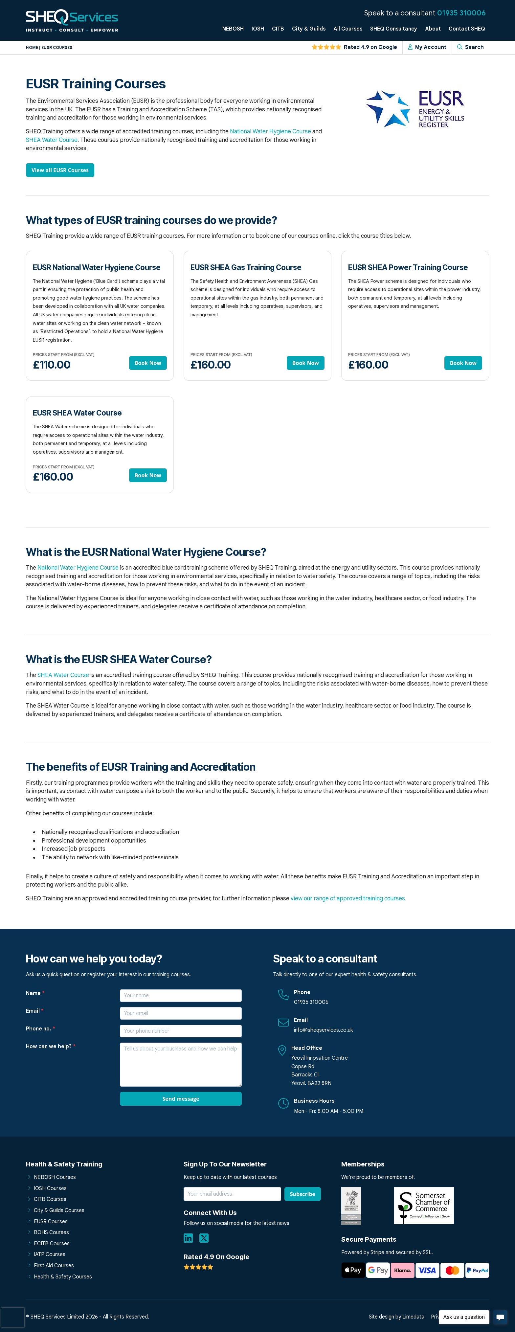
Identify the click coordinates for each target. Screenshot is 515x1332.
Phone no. (40, 1029)
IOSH (258, 29)
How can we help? (51, 1046)
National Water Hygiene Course (270, 131)
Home (32, 47)
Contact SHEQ (467, 29)
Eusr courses (56, 47)
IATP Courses (49, 1254)
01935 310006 (461, 12)
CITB (278, 29)
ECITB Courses (52, 1243)
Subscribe (302, 1194)
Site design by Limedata (396, 1317)
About (433, 29)
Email (35, 1011)
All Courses (347, 29)
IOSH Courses (50, 1188)
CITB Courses (50, 1199)
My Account (427, 47)
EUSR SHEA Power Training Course (408, 267)
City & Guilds (308, 29)
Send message (180, 1098)
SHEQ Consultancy (393, 29)
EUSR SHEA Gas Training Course (246, 267)
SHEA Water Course (52, 140)
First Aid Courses (54, 1265)
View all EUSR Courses (60, 170)
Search (470, 47)
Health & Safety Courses (63, 1277)
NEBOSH (233, 29)
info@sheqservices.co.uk (323, 1030)
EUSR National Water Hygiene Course (97, 267)
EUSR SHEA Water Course (77, 412)
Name (35, 993)
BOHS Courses (51, 1232)
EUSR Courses (51, 1221)
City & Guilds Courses (59, 1210)
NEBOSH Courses (55, 1177)
